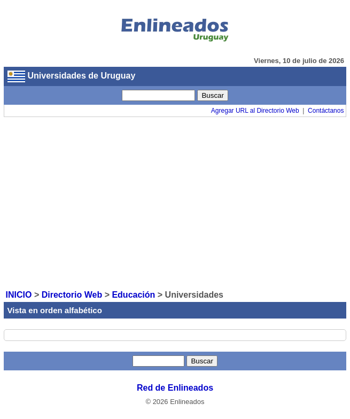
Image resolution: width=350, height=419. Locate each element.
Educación (133, 294)
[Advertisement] (175, 202)
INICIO (19, 294)
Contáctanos (326, 110)
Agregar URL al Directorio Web (255, 110)
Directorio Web (72, 294)
